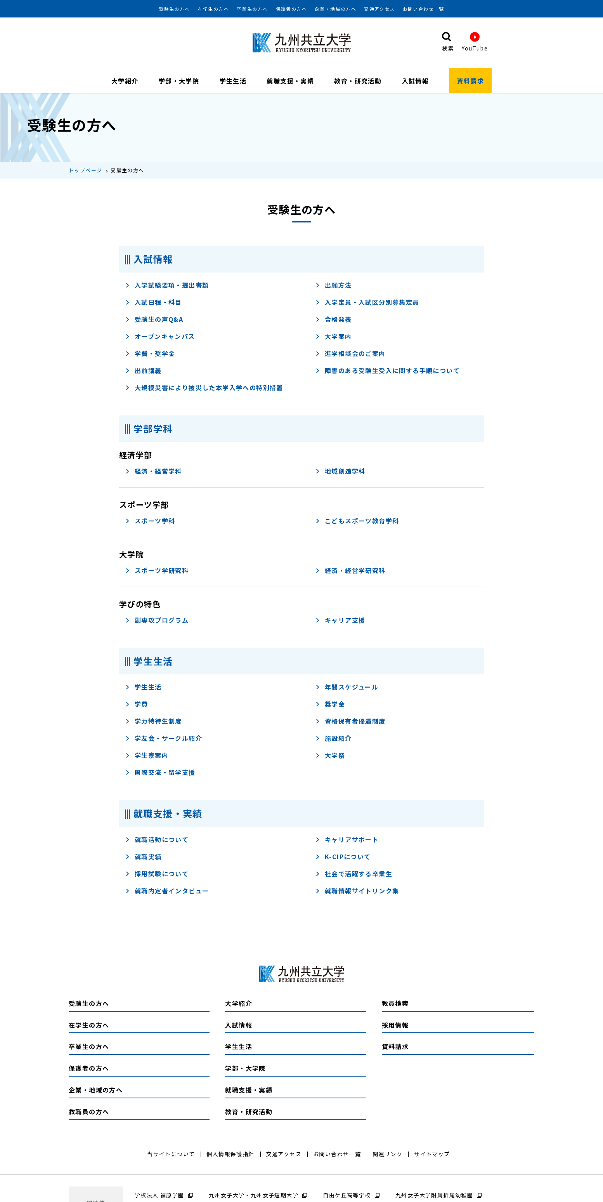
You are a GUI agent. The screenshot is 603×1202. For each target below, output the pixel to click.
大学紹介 (125, 80)
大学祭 (330, 756)
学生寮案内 (146, 756)
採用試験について (157, 874)
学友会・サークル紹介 (163, 739)
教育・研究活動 (357, 80)
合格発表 (333, 320)
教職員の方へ (89, 1112)
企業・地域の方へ (335, 9)
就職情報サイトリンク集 (357, 891)
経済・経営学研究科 (350, 571)
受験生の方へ (174, 9)
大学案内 (333, 337)
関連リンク (387, 1155)
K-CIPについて (343, 857)
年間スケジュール (346, 688)
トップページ (85, 171)
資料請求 (470, 80)
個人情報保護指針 (230, 1155)
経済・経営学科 (153, 472)
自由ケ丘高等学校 (347, 1196)
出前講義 (143, 371)
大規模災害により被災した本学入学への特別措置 (204, 388)
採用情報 (395, 1026)
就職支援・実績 (290, 80)
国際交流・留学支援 (160, 773)
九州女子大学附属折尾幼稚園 (434, 1196)
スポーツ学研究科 (157, 571)
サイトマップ (432, 1155)
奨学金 (330, 705)
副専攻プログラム (157, 621)
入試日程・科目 (153, 303)
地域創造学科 (340, 472)
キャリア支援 (340, 621)
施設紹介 (333, 739)
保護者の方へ (291, 9)
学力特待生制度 (153, 722)
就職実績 (143, 857)
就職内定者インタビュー (167, 891)
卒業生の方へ (252, 9)
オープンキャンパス (160, 337)
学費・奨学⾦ (150, 354)
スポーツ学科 (150, 521)
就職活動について (157, 840)
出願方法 (333, 286)
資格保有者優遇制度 (350, 722)
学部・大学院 (179, 80)
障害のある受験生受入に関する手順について (387, 371)
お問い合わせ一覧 (423, 9)
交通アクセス (379, 9)
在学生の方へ (213, 9)
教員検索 (395, 1004)
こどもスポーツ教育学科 (357, 521)
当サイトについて (171, 1155)
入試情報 (415, 80)
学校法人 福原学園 (159, 1196)
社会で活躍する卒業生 (353, 874)
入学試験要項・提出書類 (167, 286)
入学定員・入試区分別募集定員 (367, 303)
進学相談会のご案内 (350, 354)
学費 (136, 705)
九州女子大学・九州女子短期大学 (253, 1196)
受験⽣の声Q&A (154, 320)
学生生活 (233, 80)
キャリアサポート (347, 840)
